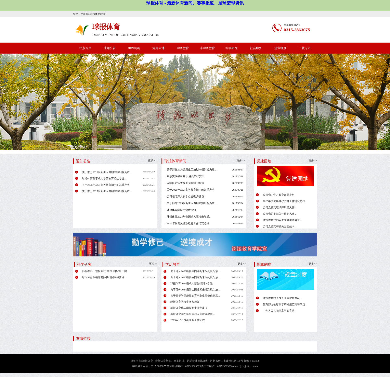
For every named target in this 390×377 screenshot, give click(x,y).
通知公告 (110, 48)
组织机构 (134, 48)
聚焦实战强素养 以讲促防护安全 (185, 176)
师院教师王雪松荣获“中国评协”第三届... (105, 271)
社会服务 (256, 48)
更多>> (313, 160)
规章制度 (280, 48)
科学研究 (231, 48)
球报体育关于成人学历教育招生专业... (104, 178)
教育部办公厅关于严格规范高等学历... (285, 304)
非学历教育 (207, 48)
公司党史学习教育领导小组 (279, 194)
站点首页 (85, 48)
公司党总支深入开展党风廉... (280, 213)
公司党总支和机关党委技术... (280, 226)
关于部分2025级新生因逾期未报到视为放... (107, 191)
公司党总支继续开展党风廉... (280, 207)
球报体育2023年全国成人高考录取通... (189, 216)
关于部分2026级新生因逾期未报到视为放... (107, 172)
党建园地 (158, 48)
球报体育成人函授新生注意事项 (188, 307)
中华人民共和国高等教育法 (279, 310)
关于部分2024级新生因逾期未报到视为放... (195, 289)
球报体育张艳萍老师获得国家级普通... (104, 277)
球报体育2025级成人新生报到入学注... (192, 283)
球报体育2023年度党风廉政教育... (282, 220)
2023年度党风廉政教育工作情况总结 (284, 201)
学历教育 (183, 48)
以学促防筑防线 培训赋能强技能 (185, 183)
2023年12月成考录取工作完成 (187, 320)
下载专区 (305, 48)
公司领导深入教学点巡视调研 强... (186, 196)
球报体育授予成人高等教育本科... (282, 298)
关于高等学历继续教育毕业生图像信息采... (195, 295)
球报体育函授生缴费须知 (181, 209)
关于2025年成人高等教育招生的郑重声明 (106, 184)
